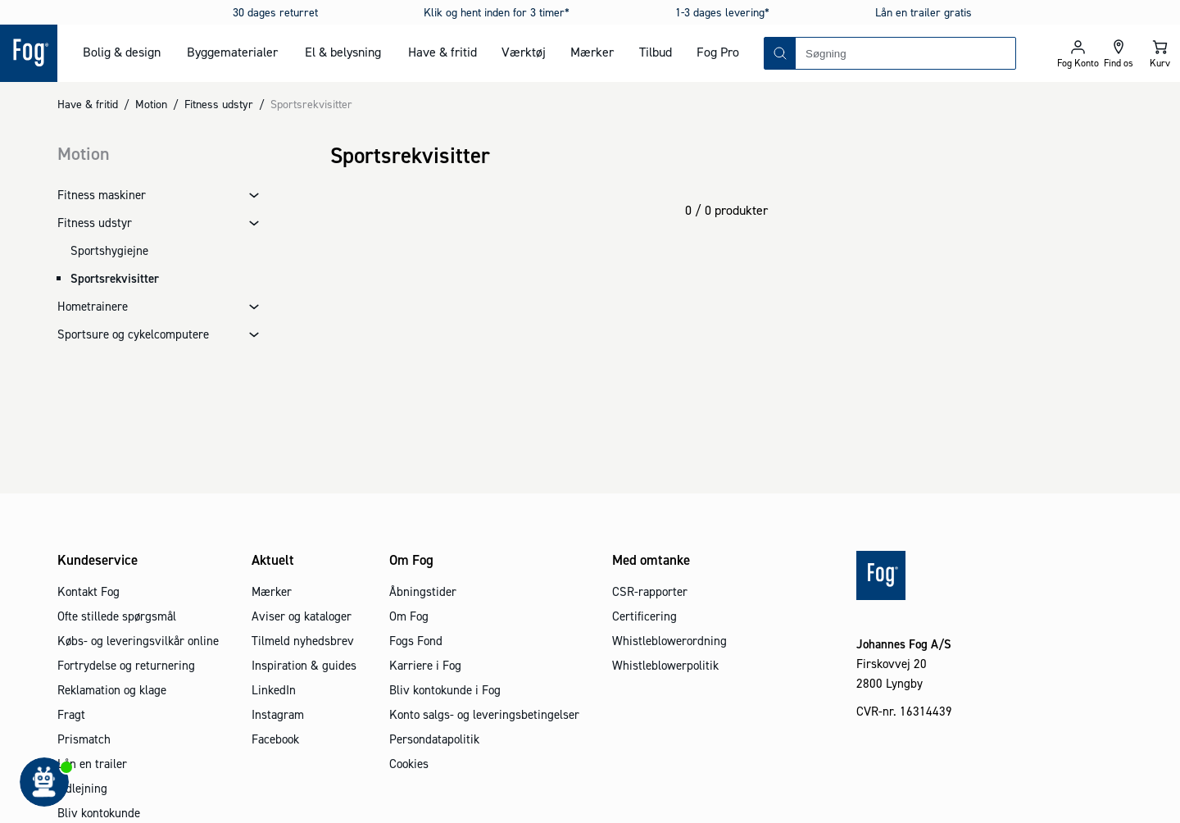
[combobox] (905, 53)
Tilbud (655, 51)
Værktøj (524, 51)
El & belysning (343, 51)
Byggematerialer (232, 51)
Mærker (592, 51)
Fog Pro (718, 51)
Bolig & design (122, 51)
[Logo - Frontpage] (28, 53)
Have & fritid (442, 51)
